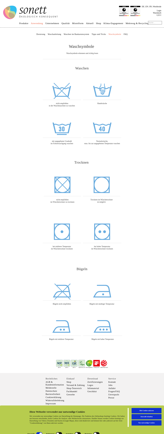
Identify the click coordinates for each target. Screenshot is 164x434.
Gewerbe (71, 394)
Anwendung (37, 23)
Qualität (66, 23)
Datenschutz (51, 391)
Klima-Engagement (113, 23)
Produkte (23, 23)
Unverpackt (113, 394)
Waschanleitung (54, 34)
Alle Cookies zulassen (146, 404)
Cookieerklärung (53, 397)
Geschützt (92, 391)
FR (150, 7)
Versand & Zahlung (76, 385)
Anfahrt (112, 388)
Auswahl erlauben (146, 410)
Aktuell (90, 23)
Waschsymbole (115, 34)
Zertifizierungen (95, 382)
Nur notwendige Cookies (146, 417)
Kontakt (112, 382)
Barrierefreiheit (53, 394)
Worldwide (157, 7)
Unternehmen (52, 23)
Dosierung (40, 34)
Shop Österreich (74, 388)
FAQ (126, 34)
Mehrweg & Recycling (137, 23)
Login (159, 11)
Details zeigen (108, 430)
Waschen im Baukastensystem (76, 34)
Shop (98, 23)
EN (147, 7)
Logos (90, 385)
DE (143, 7)
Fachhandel (72, 391)
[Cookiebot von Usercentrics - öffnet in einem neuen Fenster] (13, 429)
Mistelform (78, 23)
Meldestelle (51, 388)
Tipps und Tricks (99, 34)
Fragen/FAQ (114, 391)
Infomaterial (93, 388)
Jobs (110, 385)
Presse (111, 398)
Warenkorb (157, 13)
